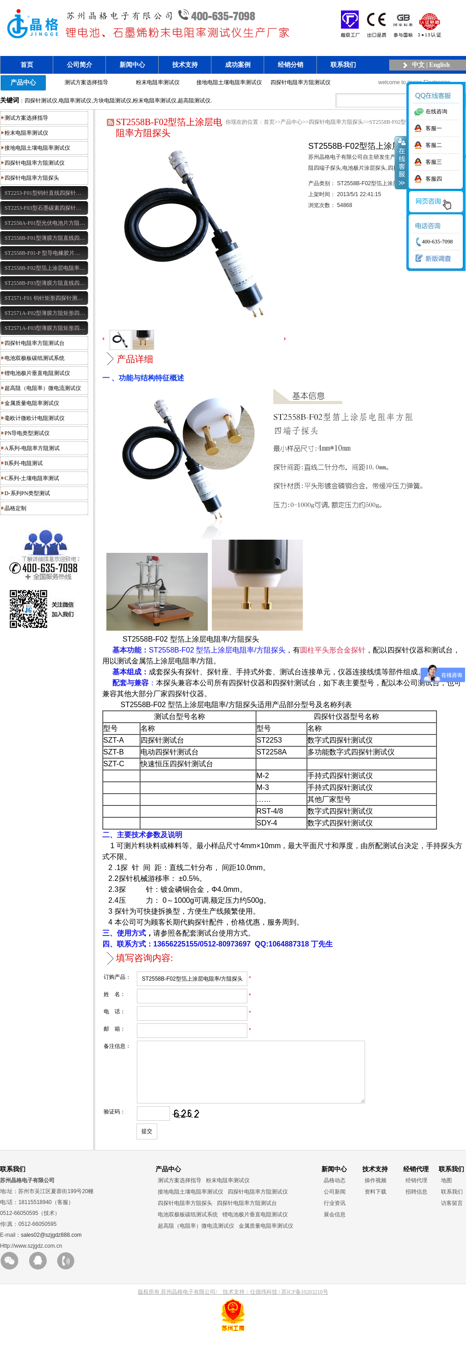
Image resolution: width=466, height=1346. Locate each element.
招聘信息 (416, 1202)
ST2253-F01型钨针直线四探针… (43, 193)
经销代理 (416, 1191)
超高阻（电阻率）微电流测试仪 (43, 388)
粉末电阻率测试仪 (158, 82)
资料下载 (375, 1202)
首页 (26, 64)
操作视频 (375, 1191)
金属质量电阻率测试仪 (32, 403)
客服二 (434, 145)
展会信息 (335, 1225)
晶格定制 (15, 508)
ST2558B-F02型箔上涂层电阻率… (45, 268)
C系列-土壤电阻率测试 (32, 478)
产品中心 (23, 82)
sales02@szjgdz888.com (51, 1246)
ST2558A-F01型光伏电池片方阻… (45, 223)
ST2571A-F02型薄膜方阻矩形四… (45, 313)
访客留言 (452, 1214)
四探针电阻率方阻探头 (32, 178)
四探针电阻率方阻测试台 (35, 343)
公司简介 (79, 64)
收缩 (401, 162)
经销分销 (290, 64)
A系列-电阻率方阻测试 (32, 448)
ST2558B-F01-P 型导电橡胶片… (42, 253)
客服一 (434, 128)
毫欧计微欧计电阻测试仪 (35, 418)
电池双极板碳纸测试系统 (35, 358)
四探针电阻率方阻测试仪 (301, 82)
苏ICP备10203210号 (304, 1303)
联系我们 (343, 64)
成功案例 (238, 64)
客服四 (434, 179)
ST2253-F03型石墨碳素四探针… (43, 208)
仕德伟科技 (263, 1303)
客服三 (434, 162)
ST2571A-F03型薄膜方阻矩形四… (45, 328)
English (439, 64)
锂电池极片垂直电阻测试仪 (37, 373)
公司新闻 (335, 1202)
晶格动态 (335, 1191)
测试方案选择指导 (86, 82)
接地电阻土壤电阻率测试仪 (229, 82)
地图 (446, 1191)
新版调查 (431, 258)
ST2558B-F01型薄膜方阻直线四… (45, 238)
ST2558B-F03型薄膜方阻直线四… (45, 283)
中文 (418, 64)
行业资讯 (335, 1214)
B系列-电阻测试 (24, 463)
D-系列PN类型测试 (27, 493)
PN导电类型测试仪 (27, 433)
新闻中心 (132, 64)
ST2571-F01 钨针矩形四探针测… (44, 298)
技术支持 (185, 64)
